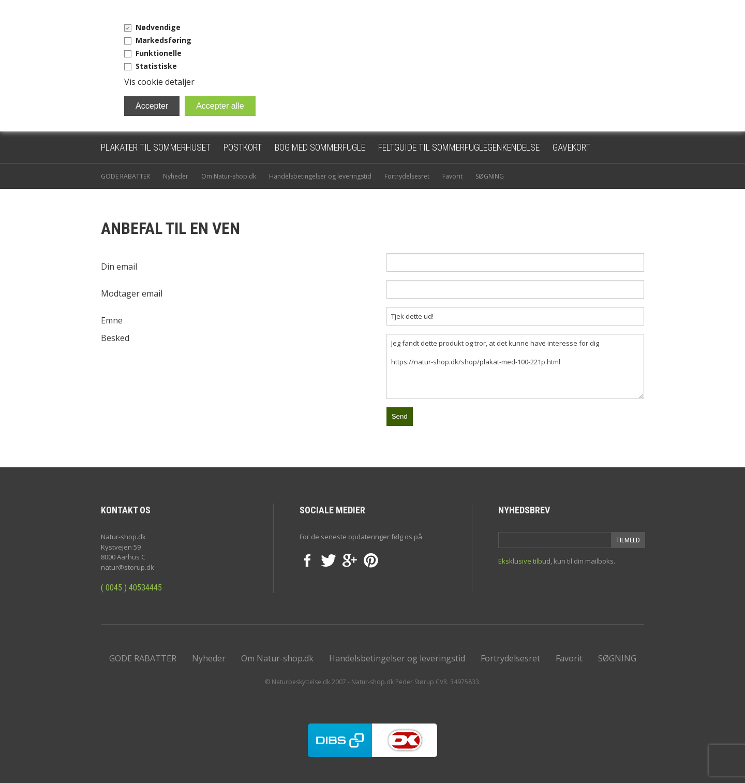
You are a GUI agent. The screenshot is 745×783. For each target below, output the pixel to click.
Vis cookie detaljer (159, 81)
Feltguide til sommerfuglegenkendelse (459, 147)
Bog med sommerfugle (320, 147)
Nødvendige (158, 27)
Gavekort (571, 147)
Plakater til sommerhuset (156, 147)
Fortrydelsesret (406, 176)
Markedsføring (163, 40)
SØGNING (489, 176)
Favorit (452, 176)
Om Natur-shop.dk (228, 176)
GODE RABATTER (125, 176)
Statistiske (156, 66)
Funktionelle (159, 53)
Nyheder (175, 176)
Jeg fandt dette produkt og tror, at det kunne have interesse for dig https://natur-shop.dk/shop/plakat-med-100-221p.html (515, 366)
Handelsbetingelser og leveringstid (320, 176)
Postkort (243, 147)
